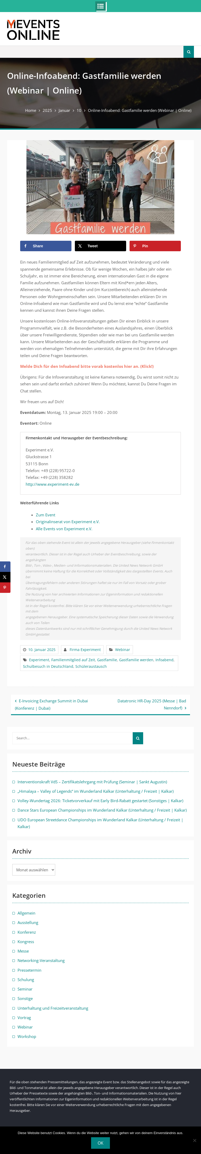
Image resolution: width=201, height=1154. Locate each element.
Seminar (25, 989)
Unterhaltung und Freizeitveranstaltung (53, 1008)
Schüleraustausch (91, 666)
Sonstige (25, 998)
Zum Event (45, 514)
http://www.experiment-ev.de (52, 484)
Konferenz (27, 932)
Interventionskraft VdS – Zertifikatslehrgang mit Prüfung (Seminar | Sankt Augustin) (92, 781)
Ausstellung (28, 922)
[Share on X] (100, 246)
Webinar (122, 649)
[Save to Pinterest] (155, 246)
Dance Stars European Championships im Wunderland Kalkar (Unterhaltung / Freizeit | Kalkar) (102, 810)
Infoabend (164, 659)
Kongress (26, 941)
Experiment (39, 659)
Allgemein (26, 913)
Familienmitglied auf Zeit (73, 659)
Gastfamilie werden (136, 659)
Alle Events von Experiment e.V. (64, 528)
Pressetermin (29, 970)
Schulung (26, 979)
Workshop (27, 1036)
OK (100, 1143)
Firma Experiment (85, 649)
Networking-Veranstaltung (41, 960)
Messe (23, 951)
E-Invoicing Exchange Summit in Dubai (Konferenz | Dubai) (51, 704)
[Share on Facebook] (46, 246)
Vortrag (24, 1017)
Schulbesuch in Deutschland (48, 666)
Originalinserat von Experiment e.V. (68, 521)
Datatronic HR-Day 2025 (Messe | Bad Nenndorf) (152, 704)
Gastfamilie (107, 659)
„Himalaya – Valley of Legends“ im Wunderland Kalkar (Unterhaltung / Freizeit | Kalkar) (96, 791)
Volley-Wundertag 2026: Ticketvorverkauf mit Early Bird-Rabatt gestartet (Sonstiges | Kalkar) (100, 800)
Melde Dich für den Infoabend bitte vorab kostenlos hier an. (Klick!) (87, 366)
